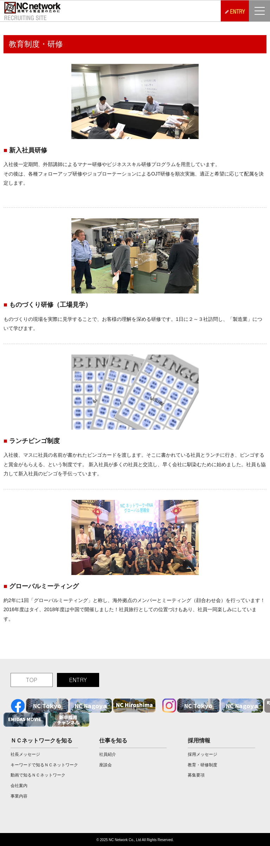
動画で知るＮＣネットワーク (38, 775)
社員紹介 (107, 754)
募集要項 (196, 775)
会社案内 (19, 785)
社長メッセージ (25, 754)
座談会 (105, 764)
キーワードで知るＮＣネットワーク (44, 764)
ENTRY (78, 680)
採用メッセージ (202, 754)
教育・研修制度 (202, 764)
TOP (31, 680)
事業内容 (19, 796)
